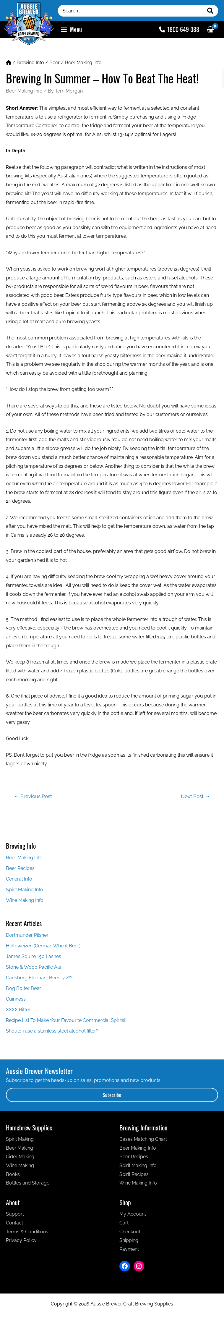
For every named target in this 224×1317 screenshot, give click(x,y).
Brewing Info (30, 62)
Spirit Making (20, 1139)
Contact (14, 1223)
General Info (19, 879)
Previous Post (33, 796)
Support (15, 1214)
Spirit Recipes (134, 1174)
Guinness (16, 999)
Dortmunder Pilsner (27, 935)
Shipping (128, 1240)
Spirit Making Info (24, 889)
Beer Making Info (83, 62)
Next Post (195, 796)
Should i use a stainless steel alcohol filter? (52, 1031)
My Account (132, 1214)
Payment (129, 1249)
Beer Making (19, 1148)
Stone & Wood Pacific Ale (33, 967)
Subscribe (112, 1094)
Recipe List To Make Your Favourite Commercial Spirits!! (66, 1020)
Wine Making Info (24, 900)
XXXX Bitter (18, 1009)
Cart (124, 1223)
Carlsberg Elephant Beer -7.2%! (39, 978)
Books (13, 1174)
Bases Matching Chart (143, 1139)
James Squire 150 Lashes (33, 956)
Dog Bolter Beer (23, 988)
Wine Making (20, 1165)
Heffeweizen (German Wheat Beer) (43, 946)
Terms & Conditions (27, 1232)
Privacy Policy (21, 1240)
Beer (54, 62)
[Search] (210, 11)
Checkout (129, 1232)
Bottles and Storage (27, 1183)
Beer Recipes (20, 868)
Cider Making (20, 1156)
